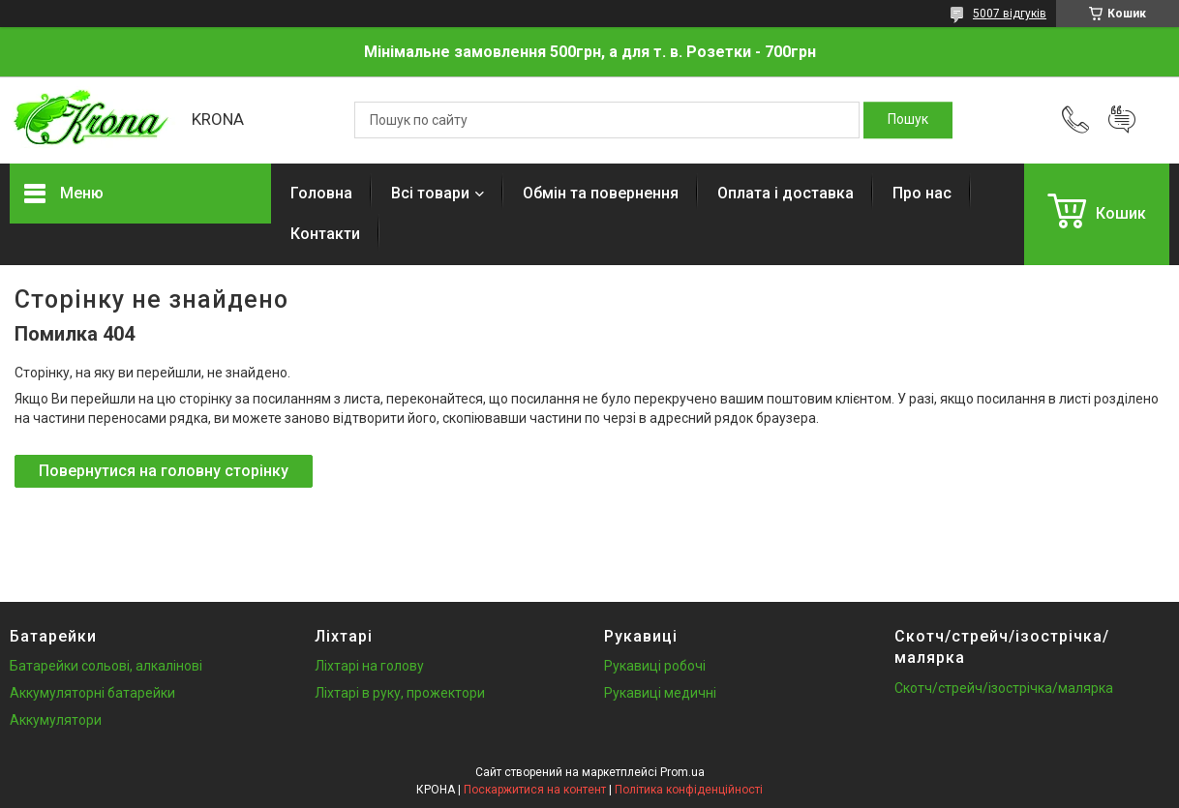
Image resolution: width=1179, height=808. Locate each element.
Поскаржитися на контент (535, 789)
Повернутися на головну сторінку (163, 471)
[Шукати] (907, 120)
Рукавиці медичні (660, 693)
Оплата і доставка (785, 193)
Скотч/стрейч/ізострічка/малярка (1003, 688)
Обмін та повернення (601, 193)
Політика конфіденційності (689, 789)
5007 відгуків (1009, 13)
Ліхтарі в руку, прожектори (400, 693)
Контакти (325, 233)
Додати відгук (1121, 120)
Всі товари (430, 193)
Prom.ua (682, 772)
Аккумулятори (56, 720)
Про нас (922, 193)
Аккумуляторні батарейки (92, 693)
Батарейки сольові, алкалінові (106, 665)
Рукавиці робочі (655, 665)
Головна (321, 193)
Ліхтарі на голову (369, 665)
